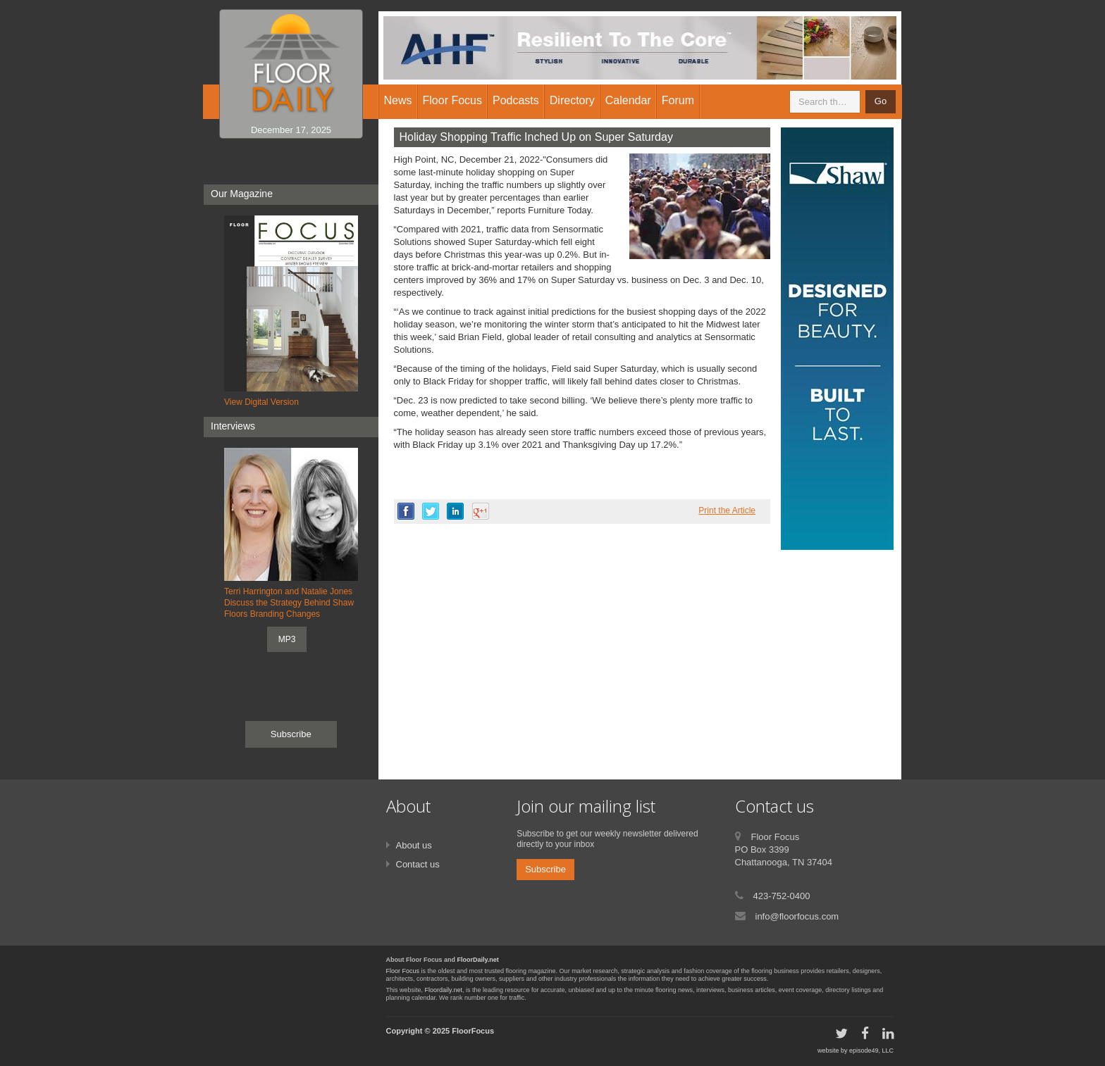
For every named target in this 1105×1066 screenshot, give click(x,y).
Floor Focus (403, 970)
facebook (405, 511)
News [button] (398, 100)
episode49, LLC (871, 1050)
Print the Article (726, 510)
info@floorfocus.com (797, 916)
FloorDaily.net (478, 959)
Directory (572, 100)
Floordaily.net (443, 989)
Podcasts (516, 100)
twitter (430, 511)
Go (881, 101)
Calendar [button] (628, 100)
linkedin (455, 511)
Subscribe (291, 734)
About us (414, 845)
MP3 (287, 639)
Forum (678, 100)
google (480, 511)
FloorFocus (473, 1031)
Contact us (418, 864)
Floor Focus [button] (452, 100)
